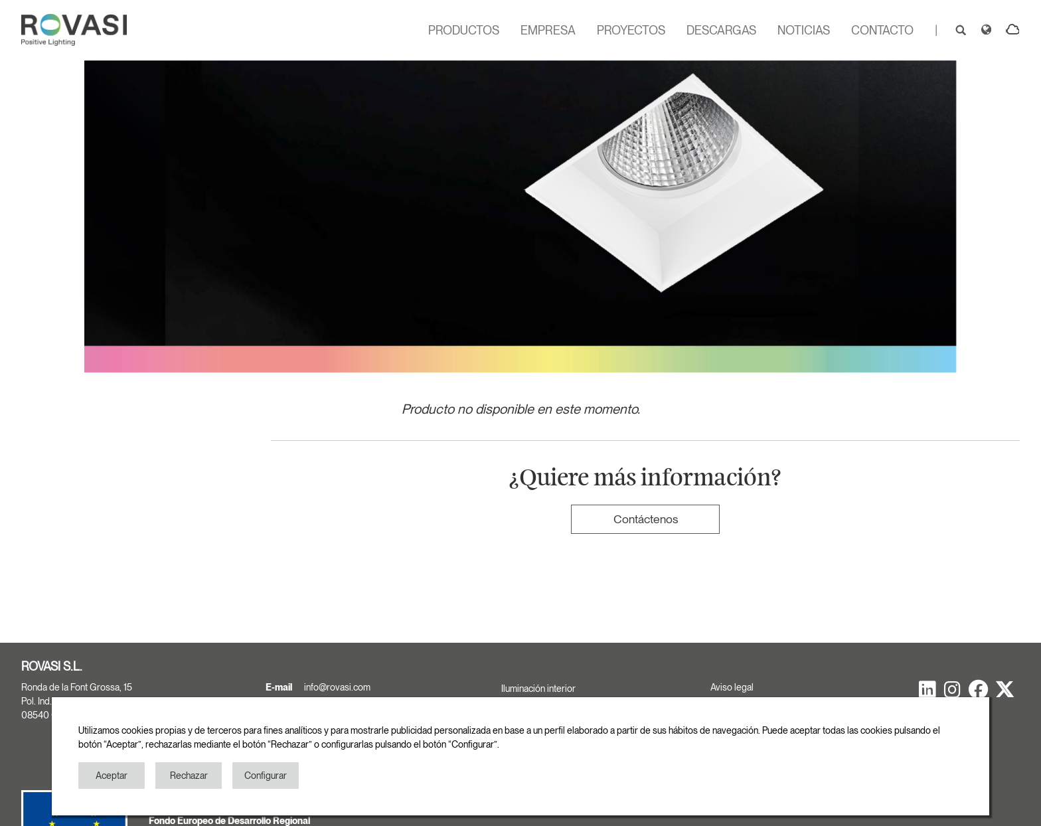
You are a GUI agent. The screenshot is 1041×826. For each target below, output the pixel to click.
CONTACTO (882, 30)
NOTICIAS (803, 30)
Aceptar (111, 775)
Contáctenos (645, 519)
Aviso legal (732, 687)
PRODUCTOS (463, 30)
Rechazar (189, 775)
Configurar (265, 775)
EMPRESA (548, 30)
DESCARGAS (721, 30)
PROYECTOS (631, 30)
